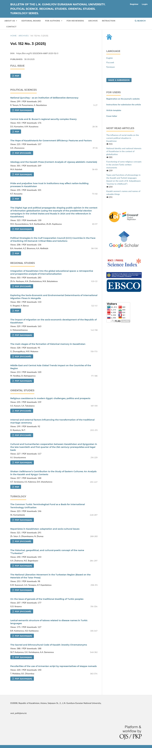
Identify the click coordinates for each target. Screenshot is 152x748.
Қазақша (110, 67)
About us (9, 20)
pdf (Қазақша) (23, 110)
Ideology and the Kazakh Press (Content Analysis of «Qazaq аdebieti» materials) (53, 162)
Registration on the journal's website (123, 98)
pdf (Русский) (22, 153)
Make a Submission (119, 80)
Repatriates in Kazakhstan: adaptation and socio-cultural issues (44, 529)
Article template (113, 110)
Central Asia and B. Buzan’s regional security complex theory (43, 119)
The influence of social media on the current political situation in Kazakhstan (122, 138)
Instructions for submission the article (123, 104)
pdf (16, 76)
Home (13, 35)
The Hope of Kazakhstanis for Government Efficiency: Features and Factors (51, 140)
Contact (11, 26)
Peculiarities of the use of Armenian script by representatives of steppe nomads (53, 666)
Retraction (108, 20)
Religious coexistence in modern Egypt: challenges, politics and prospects (50, 398)
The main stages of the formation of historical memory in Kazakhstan (47, 344)
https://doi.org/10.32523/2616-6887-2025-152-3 (37, 53)
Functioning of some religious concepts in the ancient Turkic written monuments (124, 164)
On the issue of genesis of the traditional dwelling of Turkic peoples (46, 599)
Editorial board (31, 20)
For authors (53, 20)
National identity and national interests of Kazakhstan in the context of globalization (123, 151)
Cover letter (111, 116)
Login (145, 4)
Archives (24, 35)
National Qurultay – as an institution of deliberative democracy (44, 97)
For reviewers (75, 20)
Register (134, 4)
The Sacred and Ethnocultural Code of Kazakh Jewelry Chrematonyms (48, 644)
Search (140, 20)
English (109, 58)
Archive (93, 20)
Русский (110, 62)
